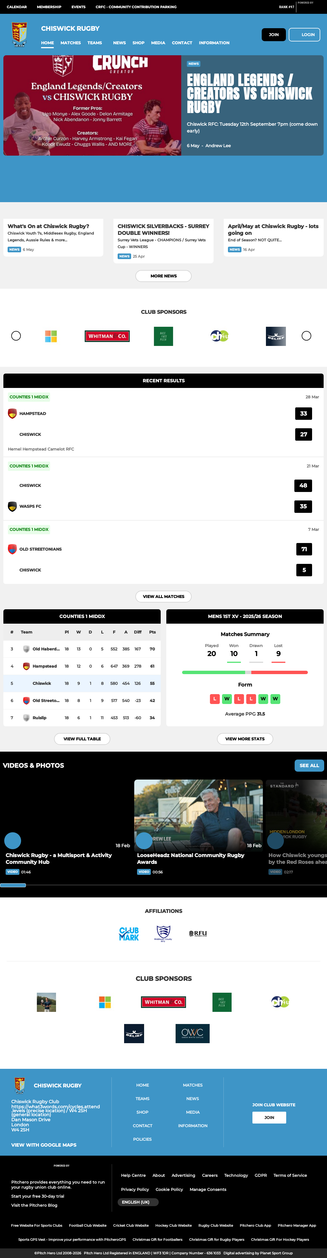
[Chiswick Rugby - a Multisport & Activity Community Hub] (67, 816)
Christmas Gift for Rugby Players (216, 1239)
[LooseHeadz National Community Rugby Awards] (198, 816)
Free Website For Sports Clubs (36, 1225)
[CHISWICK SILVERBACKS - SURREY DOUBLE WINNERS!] (163, 190)
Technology (236, 1175)
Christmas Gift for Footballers (157, 1239)
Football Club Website (87, 1225)
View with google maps (43, 1145)
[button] (47, 42)
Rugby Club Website (215, 1225)
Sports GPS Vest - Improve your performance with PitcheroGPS (72, 1239)
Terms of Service (290, 1175)
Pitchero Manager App (297, 1225)
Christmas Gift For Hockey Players (280, 1239)
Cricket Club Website (131, 1225)
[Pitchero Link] (309, 9)
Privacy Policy (135, 1189)
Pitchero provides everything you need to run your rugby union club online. (58, 1185)
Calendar (17, 7)
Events (78, 7)
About (159, 1175)
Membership (49, 7)
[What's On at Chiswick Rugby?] (53, 190)
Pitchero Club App (255, 1225)
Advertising (183, 1175)
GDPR (261, 1175)
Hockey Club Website (173, 1225)
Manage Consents (208, 1189)
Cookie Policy (169, 1189)
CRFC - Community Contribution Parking (136, 7)
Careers (210, 1175)
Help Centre (133, 1175)
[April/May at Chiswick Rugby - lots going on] (274, 190)
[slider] (13, 885)
